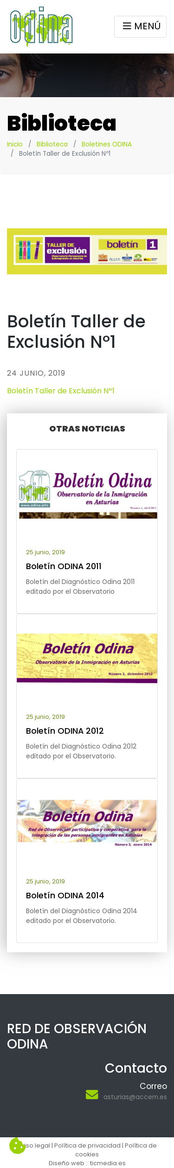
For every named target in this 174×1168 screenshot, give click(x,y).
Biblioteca (52, 144)
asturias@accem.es (135, 1097)
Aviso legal (33, 1145)
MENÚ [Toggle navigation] (140, 27)
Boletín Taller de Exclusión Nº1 (61, 390)
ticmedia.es (108, 1163)
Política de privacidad (87, 1145)
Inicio (15, 144)
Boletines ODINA (107, 144)
